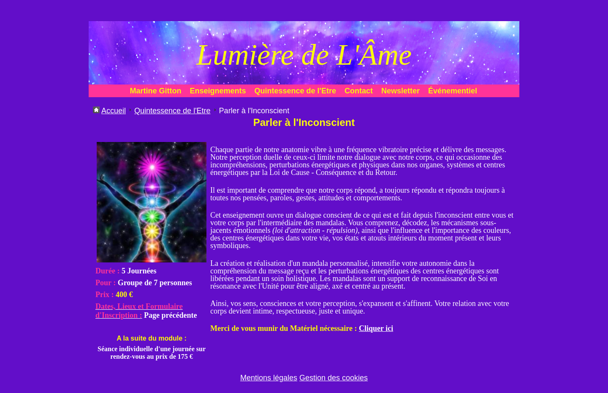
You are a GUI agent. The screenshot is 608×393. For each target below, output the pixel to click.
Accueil (113, 110)
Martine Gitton (156, 91)
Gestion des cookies (333, 378)
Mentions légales (268, 378)
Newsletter (400, 91)
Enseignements (218, 91)
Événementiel (452, 91)
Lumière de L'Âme (304, 54)
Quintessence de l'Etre (295, 91)
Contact (359, 91)
